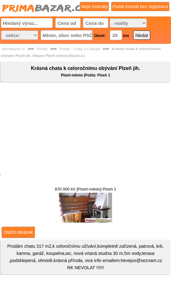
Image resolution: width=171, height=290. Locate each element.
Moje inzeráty (94, 6)
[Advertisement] (85, 129)
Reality (42, 49)
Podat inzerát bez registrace (140, 6)
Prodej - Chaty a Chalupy (79, 49)
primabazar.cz (13, 49)
